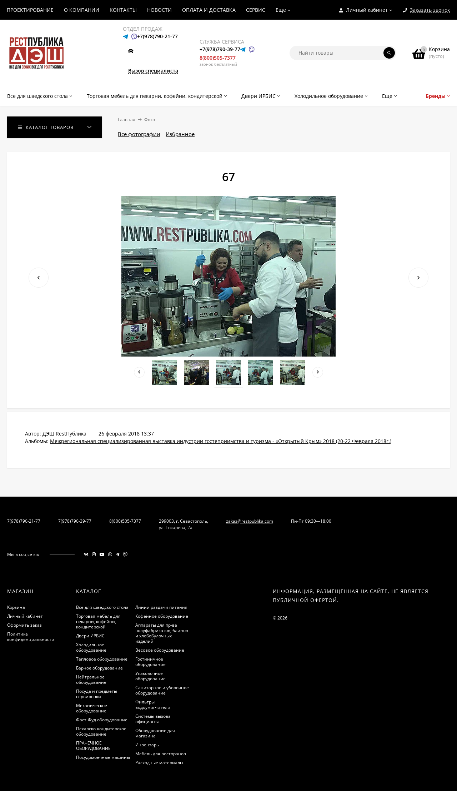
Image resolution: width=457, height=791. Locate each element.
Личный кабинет (25, 616)
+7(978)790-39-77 (220, 49)
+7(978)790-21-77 (157, 36)
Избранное (180, 134)
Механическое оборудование (91, 708)
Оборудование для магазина (155, 733)
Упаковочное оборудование (150, 676)
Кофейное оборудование (161, 616)
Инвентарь (147, 745)
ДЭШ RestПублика (64, 433)
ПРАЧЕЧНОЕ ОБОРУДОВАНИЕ (93, 745)
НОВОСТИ (159, 9)
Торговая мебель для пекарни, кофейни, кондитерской (98, 621)
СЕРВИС (255, 9)
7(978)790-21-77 (23, 521)
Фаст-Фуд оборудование (101, 720)
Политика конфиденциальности (30, 636)
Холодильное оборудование (91, 647)
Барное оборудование (99, 668)
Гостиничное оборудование (150, 661)
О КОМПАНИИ (81, 9)
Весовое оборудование (159, 650)
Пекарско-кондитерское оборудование (101, 731)
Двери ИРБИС (90, 636)
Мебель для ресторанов (160, 754)
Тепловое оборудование (101, 659)
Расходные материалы (159, 763)
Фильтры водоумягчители (152, 704)
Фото (149, 119)
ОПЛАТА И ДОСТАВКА (209, 9)
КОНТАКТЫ (123, 9)
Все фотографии (139, 134)
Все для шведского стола (102, 607)
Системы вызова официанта (153, 719)
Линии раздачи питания (161, 607)
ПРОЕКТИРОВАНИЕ (30, 9)
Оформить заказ (24, 625)
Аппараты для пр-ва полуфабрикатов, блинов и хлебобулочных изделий (161, 633)
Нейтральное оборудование (91, 679)
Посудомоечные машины (103, 757)
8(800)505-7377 (218, 57)
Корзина (16, 607)
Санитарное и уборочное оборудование (162, 690)
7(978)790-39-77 (74, 521)
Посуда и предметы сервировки (96, 694)
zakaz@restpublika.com (249, 521)
